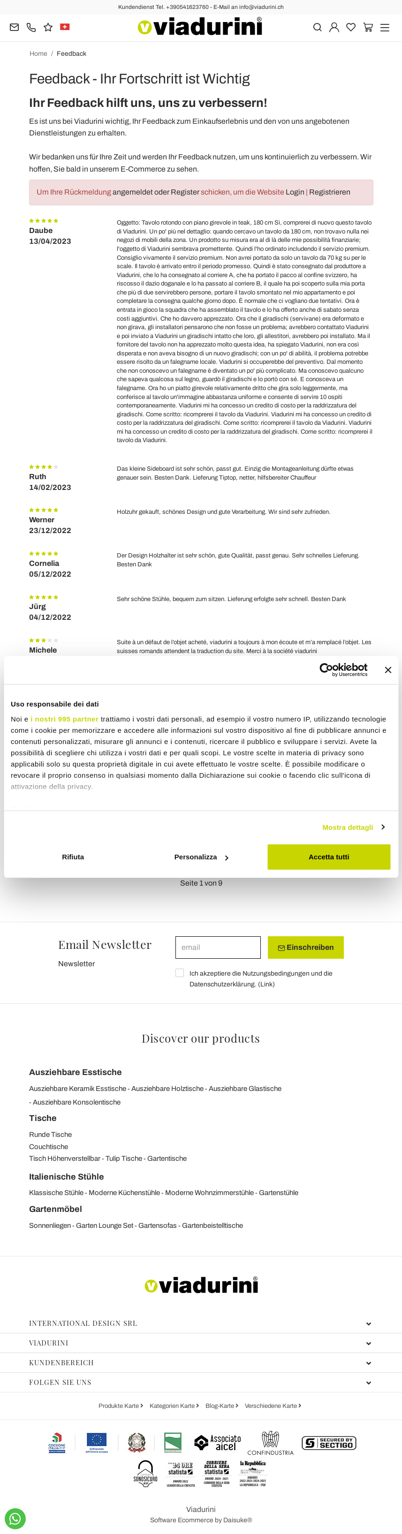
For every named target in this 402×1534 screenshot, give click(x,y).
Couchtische (48, 1146)
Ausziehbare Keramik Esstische (77, 1088)
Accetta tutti (329, 857)
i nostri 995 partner (64, 719)
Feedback (71, 53)
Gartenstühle (278, 1192)
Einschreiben (306, 947)
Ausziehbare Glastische (245, 1088)
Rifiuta (73, 857)
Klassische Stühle (56, 1192)
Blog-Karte (220, 1406)
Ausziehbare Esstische (75, 1072)
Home (38, 53)
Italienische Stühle (66, 1176)
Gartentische (167, 1158)
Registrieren (329, 192)
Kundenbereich (200, 1362)
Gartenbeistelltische (212, 1225)
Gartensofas (157, 1225)
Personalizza (201, 857)
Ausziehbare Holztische (167, 1088)
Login (295, 192)
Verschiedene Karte (271, 1406)
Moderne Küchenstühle (124, 1192)
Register (185, 192)
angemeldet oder (142, 192)
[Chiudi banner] (388, 670)
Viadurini (200, 1342)
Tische (43, 1118)
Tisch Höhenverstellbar (64, 1158)
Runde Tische (50, 1134)
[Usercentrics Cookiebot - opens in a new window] (326, 670)
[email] (218, 947)
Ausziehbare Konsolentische (77, 1102)
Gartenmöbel (55, 1209)
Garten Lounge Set (104, 1225)
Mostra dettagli (347, 827)
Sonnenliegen (50, 1225)
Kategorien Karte (173, 1406)
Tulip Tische (124, 1158)
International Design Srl (200, 1323)
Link (266, 984)
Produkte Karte (119, 1406)
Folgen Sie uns (200, 1382)
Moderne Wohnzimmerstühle (209, 1192)
